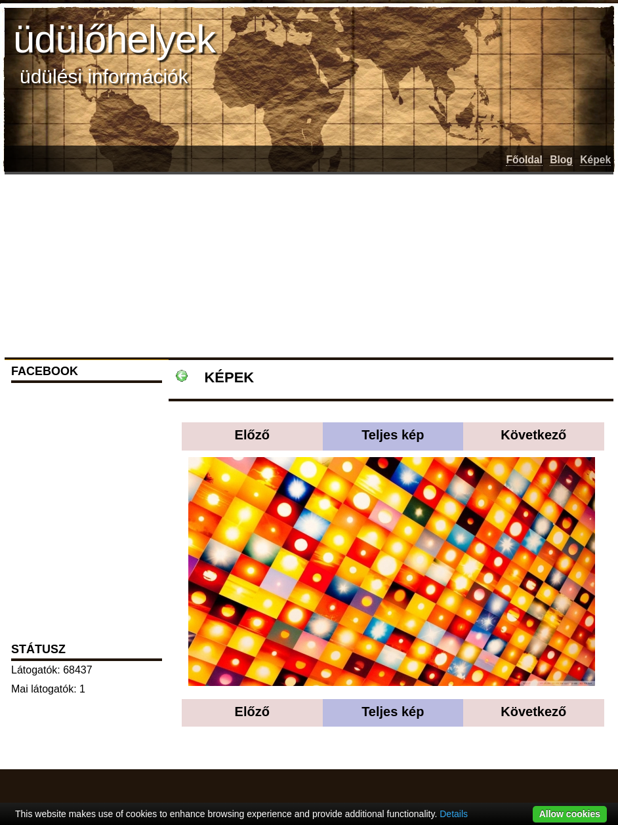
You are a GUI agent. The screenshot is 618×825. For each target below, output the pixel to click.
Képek (595, 159)
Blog (561, 159)
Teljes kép (392, 435)
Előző (252, 435)
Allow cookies (569, 814)
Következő (533, 435)
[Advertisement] (217, 263)
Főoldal (524, 159)
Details (454, 814)
